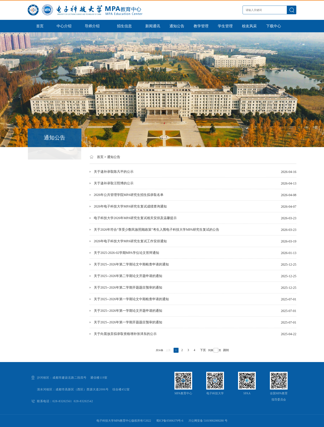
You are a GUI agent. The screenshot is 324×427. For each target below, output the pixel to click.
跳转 (226, 350)
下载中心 (273, 26)
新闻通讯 (152, 26)
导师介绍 (92, 26)
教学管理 (201, 26)
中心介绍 (64, 26)
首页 (40, 26)
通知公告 (176, 26)
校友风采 (249, 26)
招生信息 (124, 26)
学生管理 (225, 26)
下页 (203, 350)
